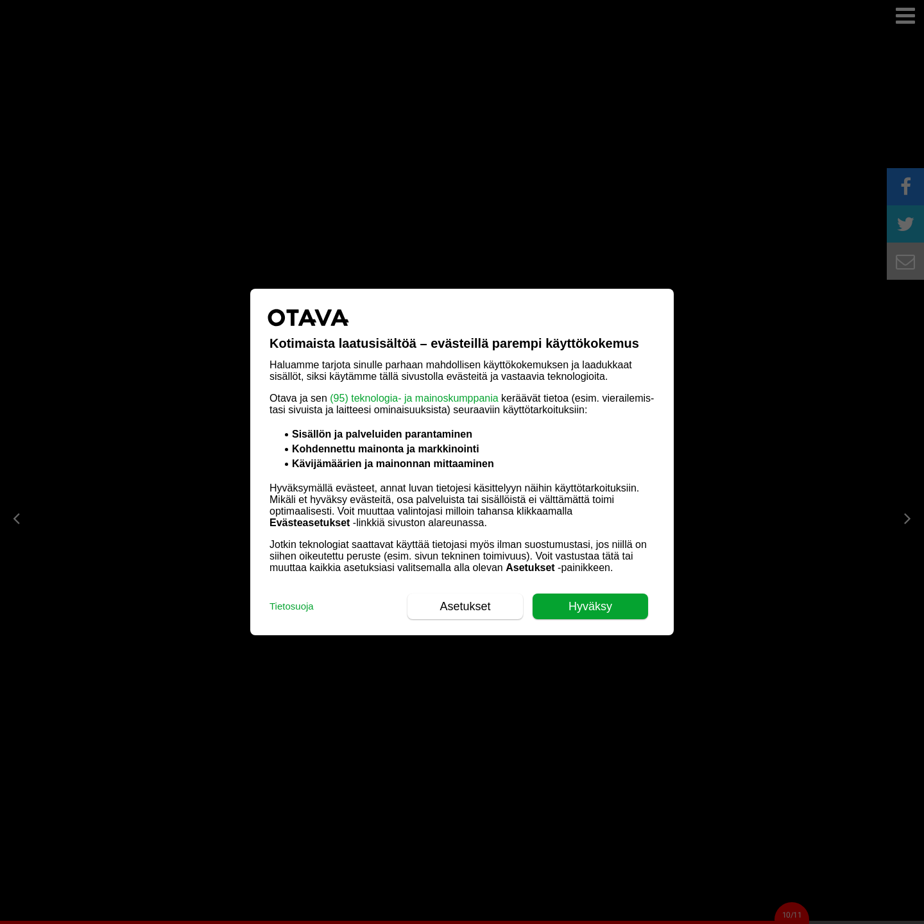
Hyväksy (590, 606)
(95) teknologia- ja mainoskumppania (414, 398)
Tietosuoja (292, 606)
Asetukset (465, 606)
